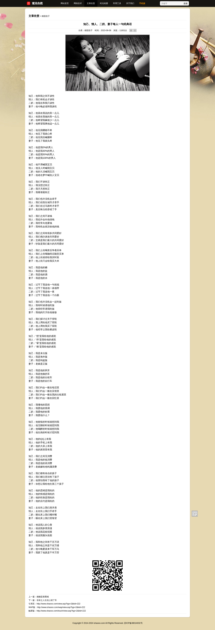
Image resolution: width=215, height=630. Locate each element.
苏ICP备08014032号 (133, 623)
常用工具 (117, 3)
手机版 (142, 3)
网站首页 (65, 3)
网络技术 (78, 3)
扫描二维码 (195, 514)
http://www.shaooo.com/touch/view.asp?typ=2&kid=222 (61, 611)
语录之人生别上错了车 (47, 600)
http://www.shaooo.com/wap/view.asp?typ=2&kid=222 (61, 607)
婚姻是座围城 (43, 597)
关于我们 (130, 3)
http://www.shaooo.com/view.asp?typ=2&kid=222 (58, 604)
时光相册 (104, 3)
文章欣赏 (91, 3)
